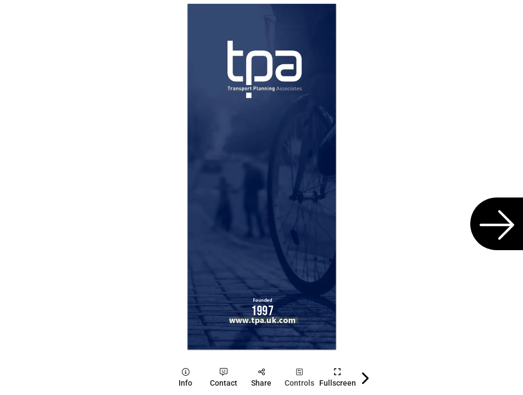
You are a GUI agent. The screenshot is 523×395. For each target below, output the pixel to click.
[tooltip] (185, 377)
